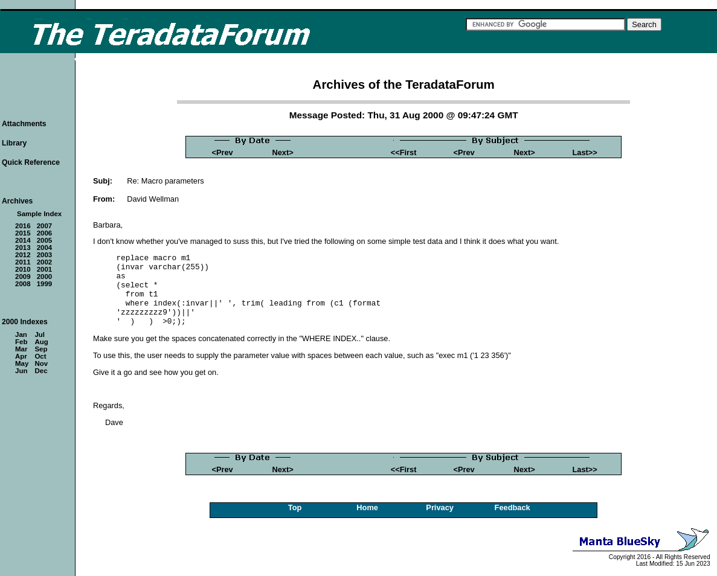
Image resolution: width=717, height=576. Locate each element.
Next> (283, 152)
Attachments (24, 124)
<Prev (222, 152)
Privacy (440, 507)
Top (295, 507)
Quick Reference (31, 162)
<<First (404, 152)
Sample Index (39, 213)
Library (14, 143)
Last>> (584, 152)
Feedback (512, 507)
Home (367, 507)
